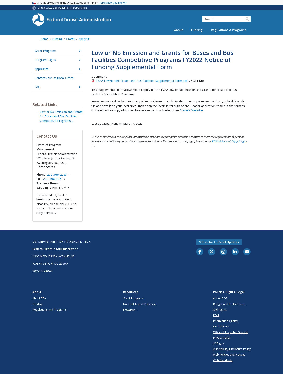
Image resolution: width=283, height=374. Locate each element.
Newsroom (130, 309)
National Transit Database (140, 304)
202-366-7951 (54, 179)
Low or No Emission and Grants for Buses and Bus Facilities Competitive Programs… (61, 116)
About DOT (220, 298)
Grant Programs (57, 51)
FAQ (57, 87)
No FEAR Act (221, 326)
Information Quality (225, 321)
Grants (70, 39)
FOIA (216, 315)
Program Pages (57, 60)
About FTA (39, 298)
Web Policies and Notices (229, 354)
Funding (197, 30)
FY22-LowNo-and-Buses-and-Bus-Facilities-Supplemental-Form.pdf (141, 81)
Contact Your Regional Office (54, 78)
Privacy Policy (221, 337)
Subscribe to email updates (219, 242)
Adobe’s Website (191, 110)
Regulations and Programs (49, 309)
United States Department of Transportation (62, 7)
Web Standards (222, 360)
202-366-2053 (58, 174)
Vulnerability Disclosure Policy (232, 349)
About (178, 30)
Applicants (57, 69)
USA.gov (218, 343)
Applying (84, 39)
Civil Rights (220, 309)
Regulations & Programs (228, 30)
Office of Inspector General (230, 332)
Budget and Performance (229, 304)
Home (44, 39)
